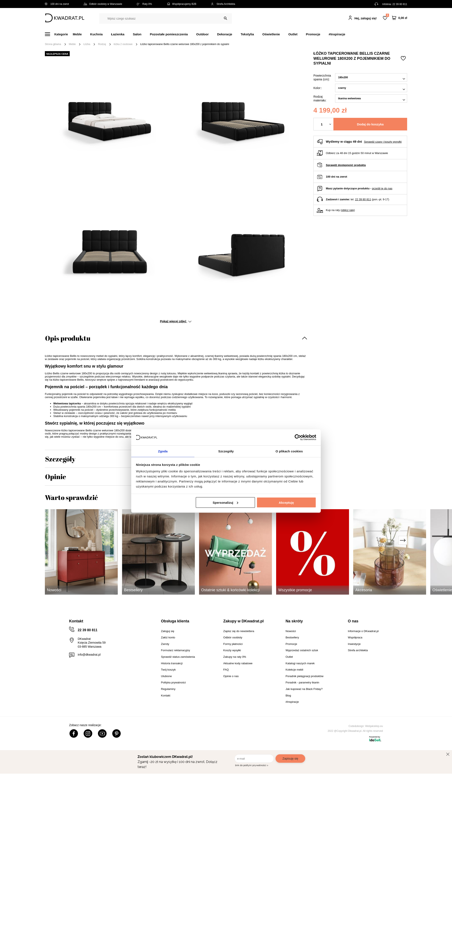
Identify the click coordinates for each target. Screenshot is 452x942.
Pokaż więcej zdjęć (175, 321)
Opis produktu (67, 338)
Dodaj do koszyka (370, 124)
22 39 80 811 (399, 4)
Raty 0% (144, 4)
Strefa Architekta (223, 4)
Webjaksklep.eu (374, 726)
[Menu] (59, 34)
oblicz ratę (347, 210)
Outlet (292, 34)
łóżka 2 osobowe (123, 44)
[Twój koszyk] (399, 18)
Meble (77, 34)
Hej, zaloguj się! (365, 18)
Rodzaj (102, 44)
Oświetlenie (271, 34)
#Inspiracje (337, 34)
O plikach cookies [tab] (289, 451)
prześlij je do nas (382, 188)
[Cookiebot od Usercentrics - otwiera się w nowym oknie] (297, 437)
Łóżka (86, 44)
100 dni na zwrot (57, 4)
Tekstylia (247, 34)
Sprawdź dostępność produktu (346, 165)
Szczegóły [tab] (226, 451)
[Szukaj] (225, 18)
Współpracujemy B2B (181, 4)
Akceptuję (286, 502)
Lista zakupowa (387, 15)
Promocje (313, 34)
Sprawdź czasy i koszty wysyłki (383, 141)
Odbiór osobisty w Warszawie (103, 4)
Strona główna (53, 44)
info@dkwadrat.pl (89, 654)
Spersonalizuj (225, 502)
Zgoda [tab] (163, 451)
